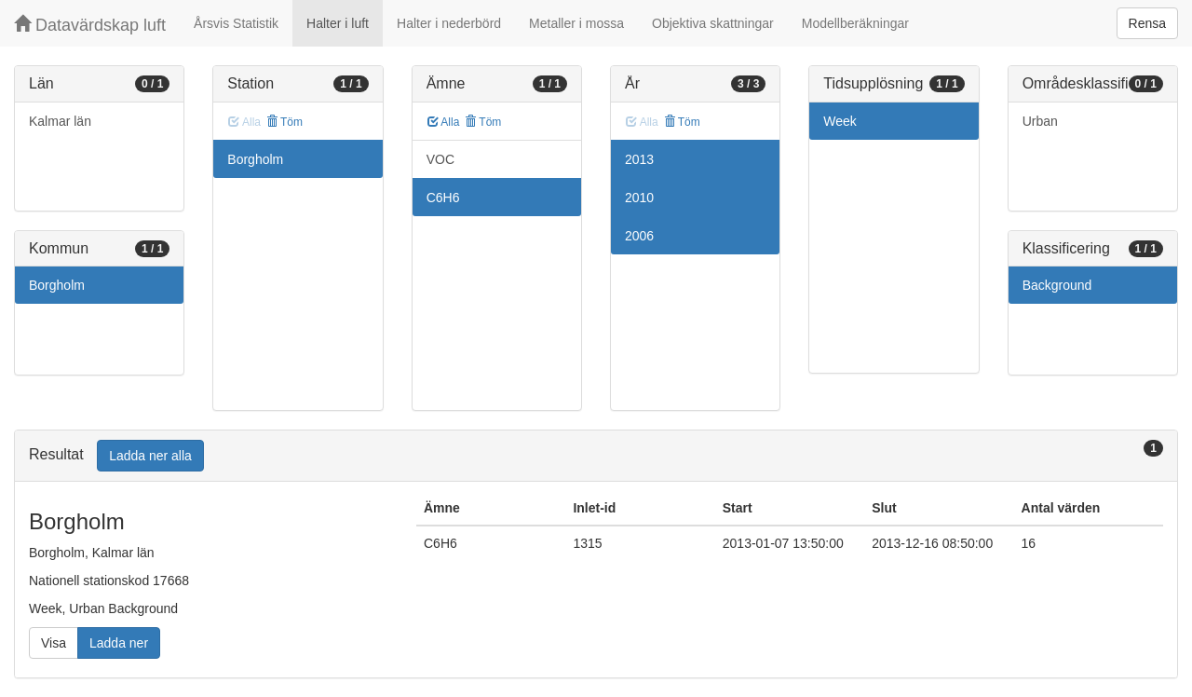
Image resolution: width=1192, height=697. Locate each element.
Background (1057, 285)
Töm (284, 122)
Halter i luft (337, 23)
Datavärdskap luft (90, 24)
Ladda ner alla (150, 455)
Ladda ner (118, 643)
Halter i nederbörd (449, 23)
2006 (639, 235)
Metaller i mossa (576, 23)
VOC (440, 159)
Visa (53, 643)
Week (840, 121)
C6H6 (443, 197)
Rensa (1147, 23)
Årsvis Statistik (236, 23)
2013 (639, 159)
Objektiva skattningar (713, 23)
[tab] (596, 456)
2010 (639, 197)
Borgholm (57, 285)
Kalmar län (60, 121)
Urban (1040, 121)
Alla (443, 122)
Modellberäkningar (855, 23)
